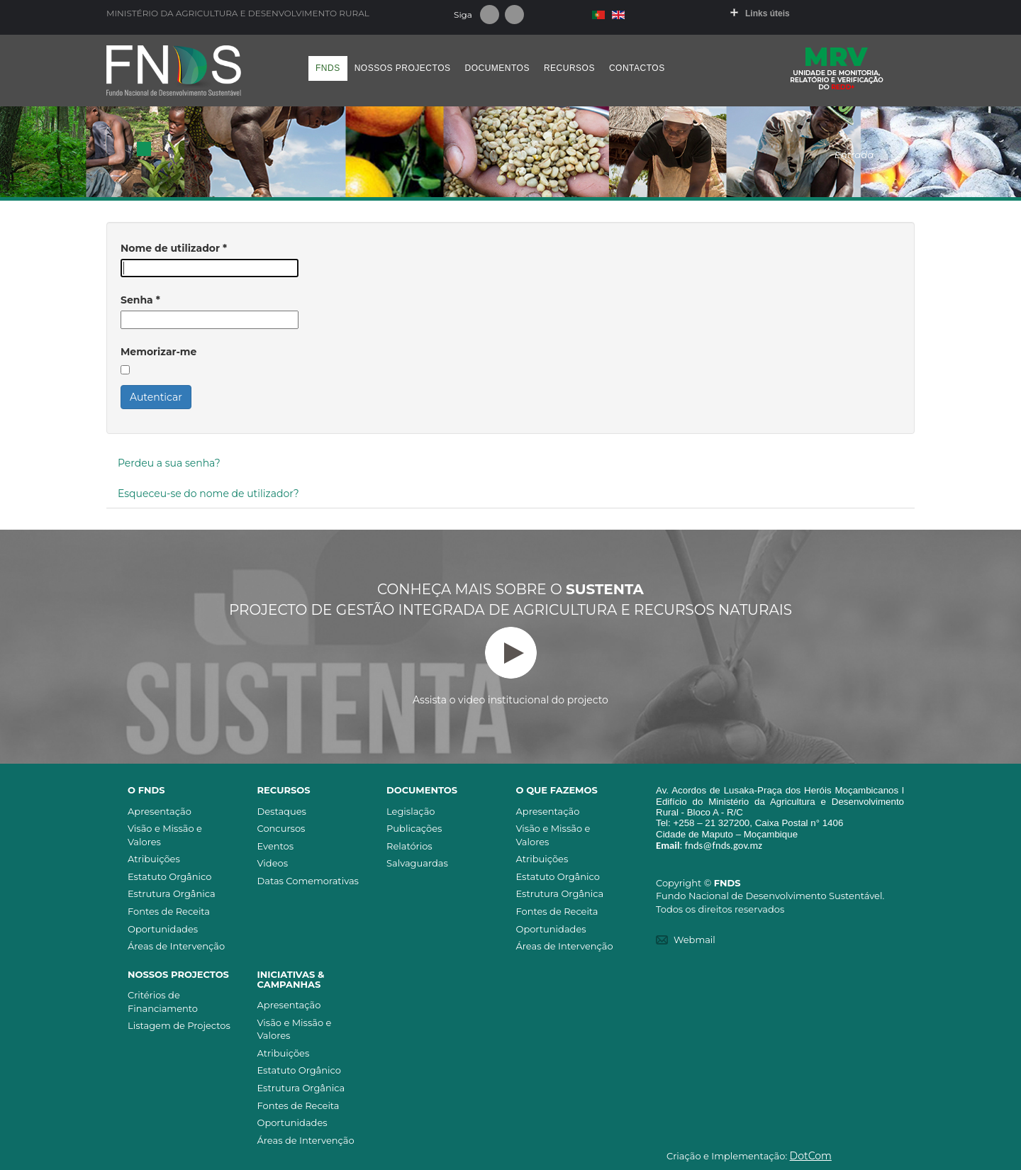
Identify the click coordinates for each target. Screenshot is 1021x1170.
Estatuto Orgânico (169, 876)
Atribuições (154, 858)
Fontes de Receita (169, 911)
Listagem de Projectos (179, 1025)
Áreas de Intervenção (176, 946)
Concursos (281, 828)
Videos (273, 863)
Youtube (514, 14)
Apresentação (159, 811)
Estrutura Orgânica (172, 893)
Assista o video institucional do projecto (510, 666)
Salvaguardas (417, 863)
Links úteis (767, 13)
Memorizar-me (158, 351)
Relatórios (409, 846)
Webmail (694, 939)
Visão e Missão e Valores (165, 835)
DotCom (811, 1155)
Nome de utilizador (174, 248)
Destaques (281, 811)
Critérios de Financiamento (163, 1001)
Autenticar (156, 397)
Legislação (410, 811)
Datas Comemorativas (308, 880)
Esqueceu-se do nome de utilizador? (208, 493)
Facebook (489, 14)
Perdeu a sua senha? (169, 463)
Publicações (414, 828)
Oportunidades (163, 929)
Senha (140, 300)
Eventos (275, 846)
